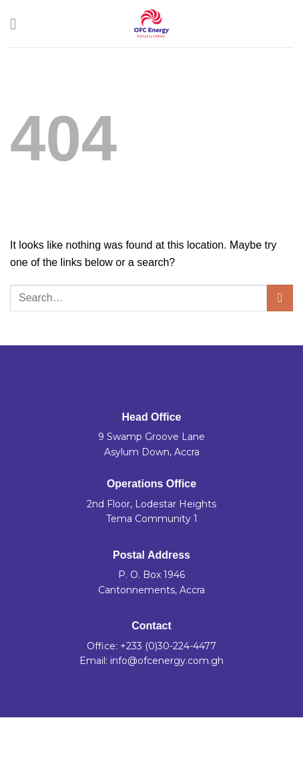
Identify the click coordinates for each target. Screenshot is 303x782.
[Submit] (280, 298)
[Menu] (18, 23)
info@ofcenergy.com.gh (167, 661)
